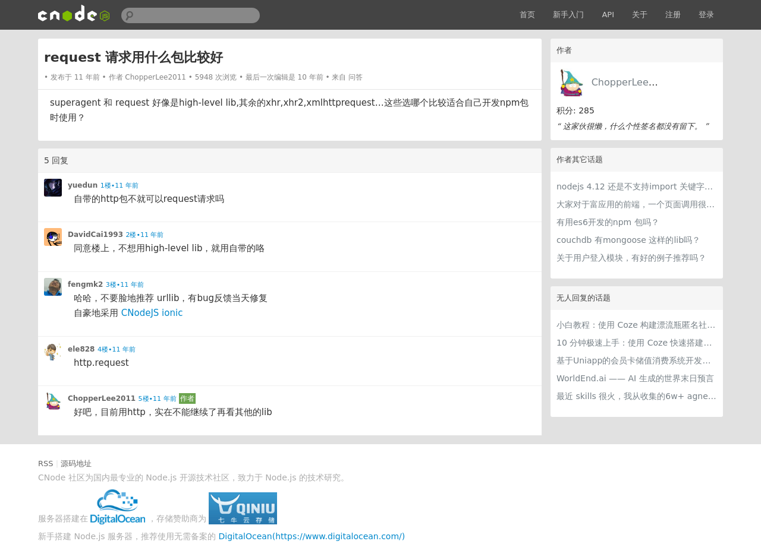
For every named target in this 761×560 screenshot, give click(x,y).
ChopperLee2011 (632, 82)
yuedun (83, 185)
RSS (46, 463)
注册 (673, 14)
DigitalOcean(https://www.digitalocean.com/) (312, 536)
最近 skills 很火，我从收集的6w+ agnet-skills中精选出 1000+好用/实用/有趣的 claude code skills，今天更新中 (636, 396)
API (608, 14)
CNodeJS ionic (152, 313)
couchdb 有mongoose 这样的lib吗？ (628, 240)
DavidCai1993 (95, 234)
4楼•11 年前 (117, 349)
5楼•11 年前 (158, 399)
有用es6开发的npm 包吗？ (607, 222)
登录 (706, 14)
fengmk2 (85, 284)
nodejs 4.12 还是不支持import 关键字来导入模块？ (636, 186)
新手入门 (568, 14)
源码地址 (76, 463)
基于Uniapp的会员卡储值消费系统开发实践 (636, 360)
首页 (527, 14)
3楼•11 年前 (125, 285)
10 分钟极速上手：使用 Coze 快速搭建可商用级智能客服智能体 (636, 342)
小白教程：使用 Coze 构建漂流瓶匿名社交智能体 (636, 325)
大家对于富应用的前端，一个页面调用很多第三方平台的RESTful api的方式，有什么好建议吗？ (636, 204)
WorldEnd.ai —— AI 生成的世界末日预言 (635, 378)
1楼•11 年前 (119, 185)
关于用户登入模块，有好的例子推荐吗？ (631, 257)
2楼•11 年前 (144, 235)
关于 (639, 14)
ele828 (81, 349)
